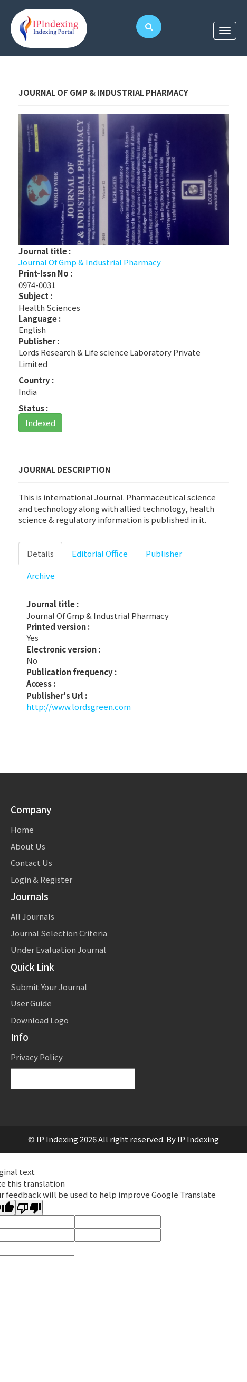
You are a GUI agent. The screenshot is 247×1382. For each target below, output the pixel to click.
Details (40, 553)
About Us (28, 846)
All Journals (32, 916)
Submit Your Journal (49, 986)
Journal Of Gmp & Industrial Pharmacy (89, 262)
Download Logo (40, 1019)
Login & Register (41, 879)
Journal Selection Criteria (59, 933)
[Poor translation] (29, 1207)
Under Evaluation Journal (58, 949)
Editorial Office (100, 553)
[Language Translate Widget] (73, 1079)
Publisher (164, 553)
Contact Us (31, 862)
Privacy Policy (37, 1056)
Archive (41, 575)
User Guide (31, 1003)
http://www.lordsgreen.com (78, 706)
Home (22, 829)
